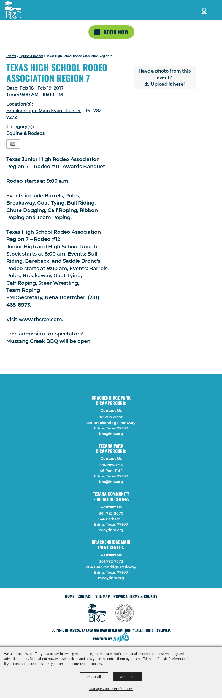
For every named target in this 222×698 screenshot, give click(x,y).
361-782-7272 (111, 561)
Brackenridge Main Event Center (43, 110)
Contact (85, 596)
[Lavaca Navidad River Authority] (13, 10)
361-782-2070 (111, 513)
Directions (204, 10)
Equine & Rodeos (31, 56)
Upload (159, 84)
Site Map (102, 596)
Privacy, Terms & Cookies (135, 596)
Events (11, 56)
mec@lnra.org (111, 578)
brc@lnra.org (111, 433)
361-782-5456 (111, 417)
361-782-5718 (111, 465)
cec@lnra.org (111, 530)
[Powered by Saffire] (123, 637)
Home (69, 596)
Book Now (116, 32)
